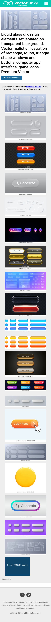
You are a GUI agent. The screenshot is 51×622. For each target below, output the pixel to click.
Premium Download (11, 78)
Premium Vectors (33, 86)
